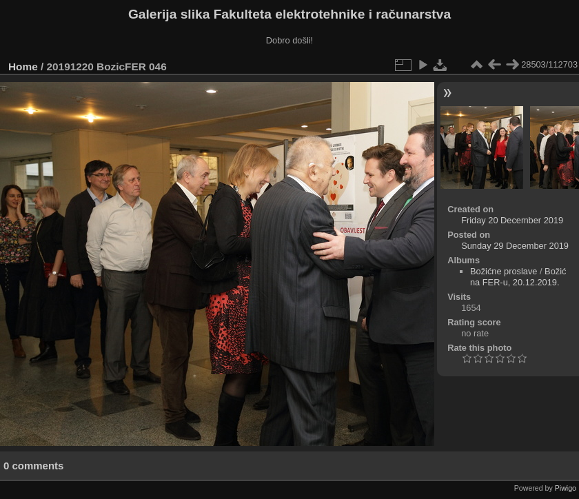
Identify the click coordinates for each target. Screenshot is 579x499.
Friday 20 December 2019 (512, 220)
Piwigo (565, 488)
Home (23, 66)
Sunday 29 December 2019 (515, 246)
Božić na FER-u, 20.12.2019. (518, 276)
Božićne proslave (503, 271)
